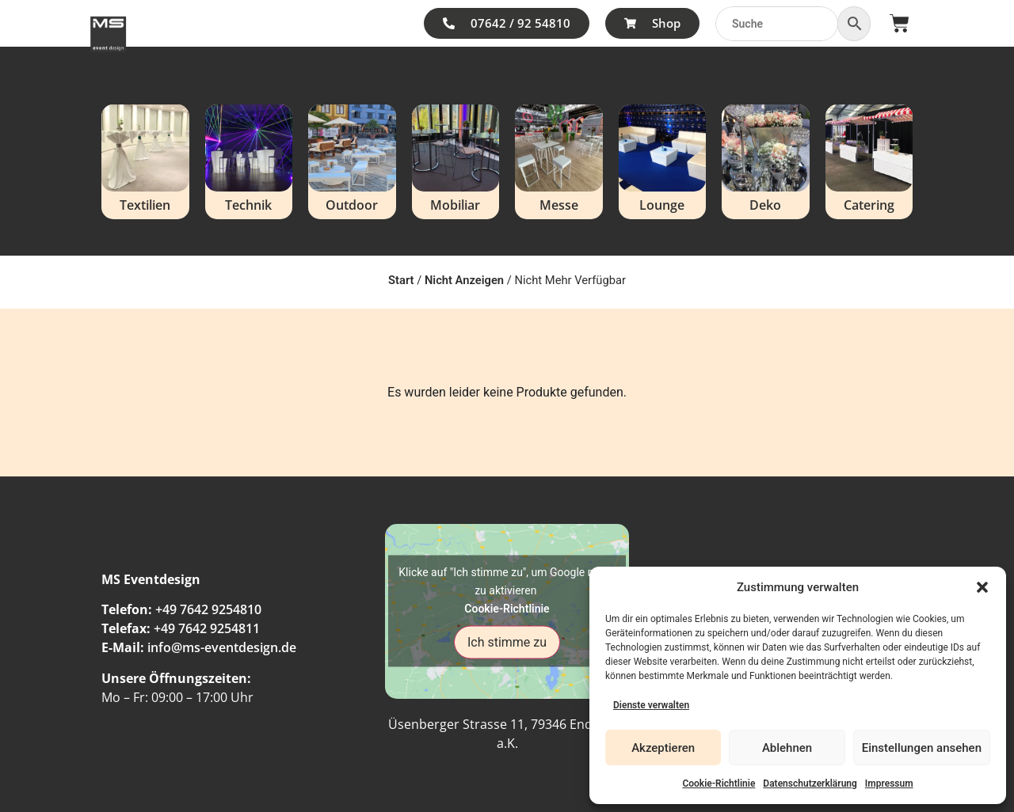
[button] (982, 587)
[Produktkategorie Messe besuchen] (559, 162)
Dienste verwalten (651, 705)
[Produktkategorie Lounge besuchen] (663, 162)
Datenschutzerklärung (810, 783)
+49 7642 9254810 (208, 609)
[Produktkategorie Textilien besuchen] (145, 162)
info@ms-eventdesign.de (221, 647)
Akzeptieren (663, 748)
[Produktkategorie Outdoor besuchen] (352, 162)
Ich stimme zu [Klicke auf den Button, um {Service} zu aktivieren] (507, 642)
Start (401, 280)
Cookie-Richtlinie (718, 783)
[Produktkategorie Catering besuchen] (869, 162)
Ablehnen (787, 748)
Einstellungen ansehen (922, 748)
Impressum (889, 783)
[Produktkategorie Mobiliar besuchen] (456, 162)
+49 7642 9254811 (207, 628)
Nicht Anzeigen (464, 280)
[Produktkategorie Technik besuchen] (249, 162)
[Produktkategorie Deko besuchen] (766, 162)
